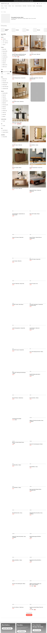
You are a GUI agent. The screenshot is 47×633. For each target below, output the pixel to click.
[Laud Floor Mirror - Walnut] (20, 447)
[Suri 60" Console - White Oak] (20, 171)
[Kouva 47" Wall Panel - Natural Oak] (20, 264)
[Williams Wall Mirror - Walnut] (20, 541)
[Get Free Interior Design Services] (39, 623)
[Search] (22, 3)
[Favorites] (43, 3)
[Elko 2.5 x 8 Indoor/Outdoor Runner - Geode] (20, 425)
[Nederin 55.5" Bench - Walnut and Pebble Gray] (38, 171)
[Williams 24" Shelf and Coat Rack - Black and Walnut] (38, 401)
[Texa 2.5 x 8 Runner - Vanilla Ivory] (20, 588)
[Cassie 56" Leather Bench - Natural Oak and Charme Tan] (38, 59)
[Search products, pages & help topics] (34, 3)
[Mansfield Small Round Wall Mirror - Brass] (38, 541)
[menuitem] (2, 6)
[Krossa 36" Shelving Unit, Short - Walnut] (38, 332)
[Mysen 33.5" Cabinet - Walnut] (38, 195)
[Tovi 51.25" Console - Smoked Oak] (20, 332)
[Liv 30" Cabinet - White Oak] (20, 242)
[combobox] (38, 4)
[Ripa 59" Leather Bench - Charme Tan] (38, 148)
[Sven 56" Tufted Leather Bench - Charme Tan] (38, 355)
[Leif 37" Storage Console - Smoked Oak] (20, 59)
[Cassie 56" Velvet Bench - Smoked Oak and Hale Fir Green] (38, 287)
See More (29, 606)
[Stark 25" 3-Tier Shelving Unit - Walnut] (20, 564)
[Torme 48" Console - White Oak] (38, 35)
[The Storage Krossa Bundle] (20, 402)
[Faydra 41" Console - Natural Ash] (20, 218)
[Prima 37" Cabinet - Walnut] (20, 148)
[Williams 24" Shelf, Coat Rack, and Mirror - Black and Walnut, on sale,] (38, 564)
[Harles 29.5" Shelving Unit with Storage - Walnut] (20, 355)
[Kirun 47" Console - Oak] (38, 264)
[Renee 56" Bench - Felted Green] (20, 379)
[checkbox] (6, 41)
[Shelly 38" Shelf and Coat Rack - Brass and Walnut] (38, 494)
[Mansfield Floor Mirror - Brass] (20, 494)
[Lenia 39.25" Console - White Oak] (20, 82)
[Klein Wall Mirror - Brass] (38, 447)
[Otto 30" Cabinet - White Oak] (20, 126)
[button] (39, 4)
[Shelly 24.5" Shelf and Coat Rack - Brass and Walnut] (20, 517)
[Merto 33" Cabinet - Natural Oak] (38, 242)
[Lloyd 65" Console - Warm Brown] (20, 287)
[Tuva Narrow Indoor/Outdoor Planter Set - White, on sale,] (38, 588)
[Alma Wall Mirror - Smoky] (38, 126)
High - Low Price (5, 32)
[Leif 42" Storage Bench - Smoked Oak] (20, 309)
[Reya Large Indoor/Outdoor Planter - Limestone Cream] (38, 470)
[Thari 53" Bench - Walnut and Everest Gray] (38, 309)
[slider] (1, 63)
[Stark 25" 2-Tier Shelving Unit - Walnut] (38, 425)
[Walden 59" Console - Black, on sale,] (20, 105)
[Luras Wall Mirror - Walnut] (20, 470)
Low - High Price (5, 34)
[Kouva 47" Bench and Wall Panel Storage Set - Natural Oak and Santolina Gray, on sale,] (20, 35)
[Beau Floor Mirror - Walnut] (38, 379)
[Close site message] (45, 1)
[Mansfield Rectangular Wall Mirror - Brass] (38, 517)
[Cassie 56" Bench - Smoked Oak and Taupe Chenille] (20, 195)
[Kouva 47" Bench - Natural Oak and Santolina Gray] (38, 218)
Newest (4, 36)
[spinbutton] (3, 65)
